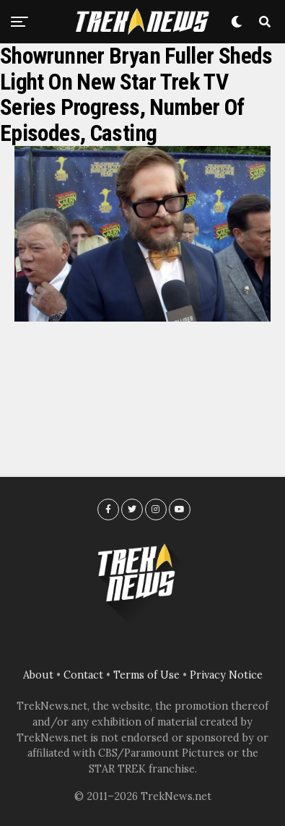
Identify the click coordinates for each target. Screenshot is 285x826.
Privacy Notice (226, 674)
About (38, 674)
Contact (83, 674)
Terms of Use (146, 674)
